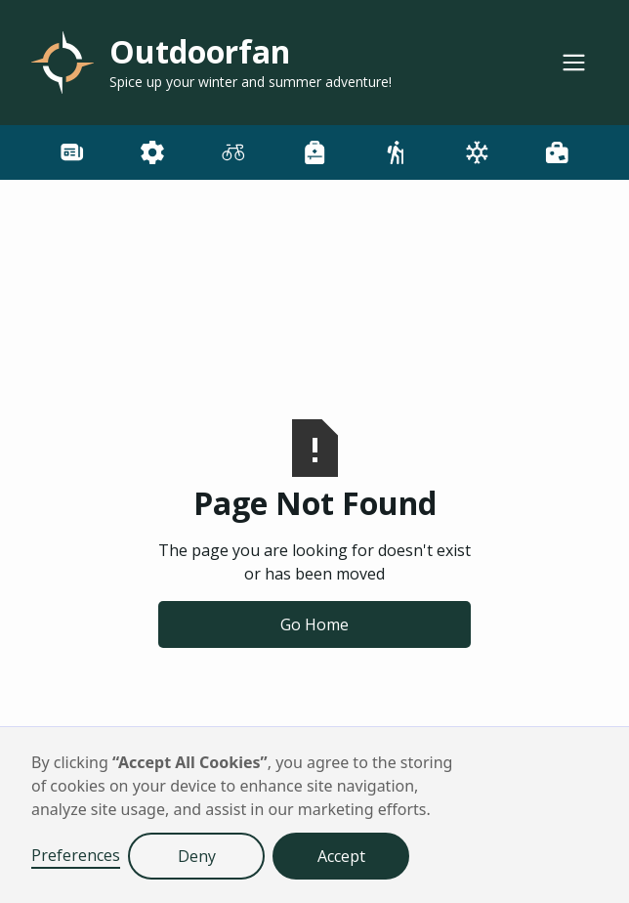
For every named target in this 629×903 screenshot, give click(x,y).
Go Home (314, 624)
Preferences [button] (75, 855)
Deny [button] (197, 856)
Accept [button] (341, 856)
